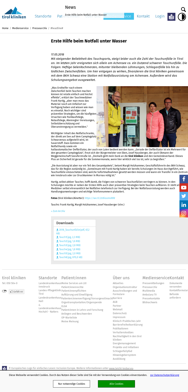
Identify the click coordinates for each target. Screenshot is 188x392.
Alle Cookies (116, 383)
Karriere (117, 298)
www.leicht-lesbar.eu (121, 368)
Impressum (119, 317)
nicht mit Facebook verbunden (4, 291)
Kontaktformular (179, 290)
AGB (115, 302)
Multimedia (148, 290)
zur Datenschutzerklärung (164, 375)
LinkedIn (183, 204)
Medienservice (20, 28)
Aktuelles (118, 283)
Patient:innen (73, 278)
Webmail (118, 309)
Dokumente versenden (176, 285)
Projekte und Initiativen (126, 347)
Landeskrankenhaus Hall (50, 299)
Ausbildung (119, 359)
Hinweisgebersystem (124, 355)
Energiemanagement (124, 343)
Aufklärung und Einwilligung (76, 294)
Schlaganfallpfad (122, 351)
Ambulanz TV (149, 294)
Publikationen (120, 328)
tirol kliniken (14, 278)
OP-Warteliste (69, 317)
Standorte (43, 16)
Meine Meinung (69, 321)
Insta (183, 213)
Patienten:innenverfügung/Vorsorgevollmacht (87, 298)
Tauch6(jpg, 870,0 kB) (70, 257)
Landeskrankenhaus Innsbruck (50, 285)
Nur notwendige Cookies (71, 383)
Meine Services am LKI (74, 283)
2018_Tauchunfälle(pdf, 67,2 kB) (72, 231)
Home (5, 28)
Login (160, 16)
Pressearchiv (39, 28)
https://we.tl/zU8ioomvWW (100, 198)
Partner (117, 305)
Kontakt (143, 16)
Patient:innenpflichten (73, 290)
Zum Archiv (59, 211)
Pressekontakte (151, 298)
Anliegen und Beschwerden (76, 313)
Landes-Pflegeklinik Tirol (50, 292)
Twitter (183, 196)
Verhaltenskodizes (123, 332)
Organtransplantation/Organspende (81, 302)
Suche (183, 8)
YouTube (183, 187)
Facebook (183, 179)
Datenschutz (120, 313)
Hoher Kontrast (182, 17)
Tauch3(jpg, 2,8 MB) (69, 245)
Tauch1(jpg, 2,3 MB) (69, 237)
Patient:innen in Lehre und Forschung (82, 310)
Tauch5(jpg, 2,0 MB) (69, 253)
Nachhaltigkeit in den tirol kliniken (127, 338)
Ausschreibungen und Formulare (125, 292)
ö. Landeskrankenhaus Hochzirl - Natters (50, 308)
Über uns (121, 278)
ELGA (64, 306)
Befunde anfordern (175, 296)
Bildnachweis (149, 302)
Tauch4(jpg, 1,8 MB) (69, 249)
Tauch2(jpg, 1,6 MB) (69, 241)
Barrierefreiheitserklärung (127, 324)
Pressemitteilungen (153, 283)
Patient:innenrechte (72, 287)
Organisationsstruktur (125, 287)
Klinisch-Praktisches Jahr (127, 321)
